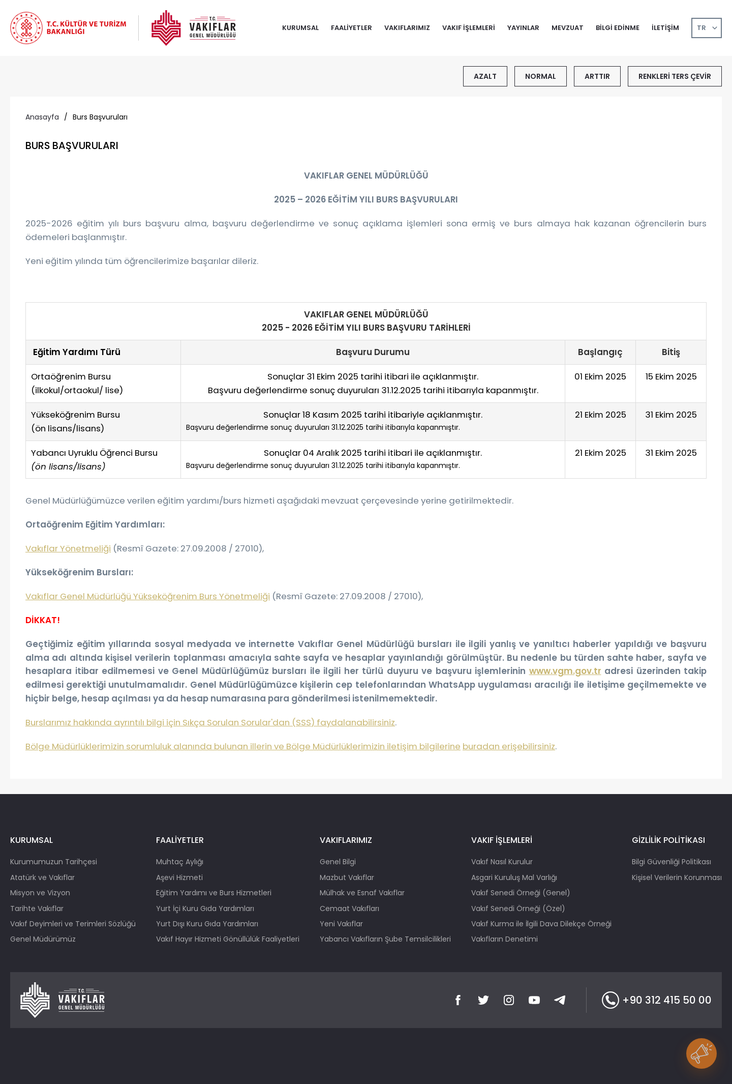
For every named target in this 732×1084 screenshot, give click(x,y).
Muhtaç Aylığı (179, 862)
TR (701, 28)
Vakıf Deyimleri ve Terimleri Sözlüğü (73, 924)
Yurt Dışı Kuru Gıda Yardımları (207, 924)
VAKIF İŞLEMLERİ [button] (468, 28)
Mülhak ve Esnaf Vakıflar (362, 893)
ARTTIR (597, 76)
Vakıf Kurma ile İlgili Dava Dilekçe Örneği (541, 924)
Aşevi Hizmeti (179, 877)
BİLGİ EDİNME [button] (617, 28)
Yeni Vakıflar (341, 924)
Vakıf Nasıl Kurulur (502, 862)
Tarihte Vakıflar (37, 908)
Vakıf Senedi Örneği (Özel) (518, 908)
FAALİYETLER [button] (351, 28)
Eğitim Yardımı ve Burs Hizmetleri (213, 893)
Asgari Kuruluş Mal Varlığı (514, 877)
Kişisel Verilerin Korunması (677, 877)
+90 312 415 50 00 (657, 1000)
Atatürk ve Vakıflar (42, 877)
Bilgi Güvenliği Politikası (671, 862)
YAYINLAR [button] (523, 28)
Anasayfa (42, 117)
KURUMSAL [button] (300, 28)
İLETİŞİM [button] (665, 28)
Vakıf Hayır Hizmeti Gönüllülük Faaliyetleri (227, 939)
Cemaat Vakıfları (349, 908)
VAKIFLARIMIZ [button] (407, 28)
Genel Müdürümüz (43, 939)
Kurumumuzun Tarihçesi (53, 862)
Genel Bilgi (338, 862)
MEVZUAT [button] (568, 28)
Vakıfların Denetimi (504, 939)
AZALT (485, 76)
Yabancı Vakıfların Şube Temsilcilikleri (385, 939)
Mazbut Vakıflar (347, 877)
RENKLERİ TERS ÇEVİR (674, 76)
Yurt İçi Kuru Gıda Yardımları (205, 908)
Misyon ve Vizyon (40, 893)
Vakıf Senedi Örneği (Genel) (520, 893)
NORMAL (540, 76)
